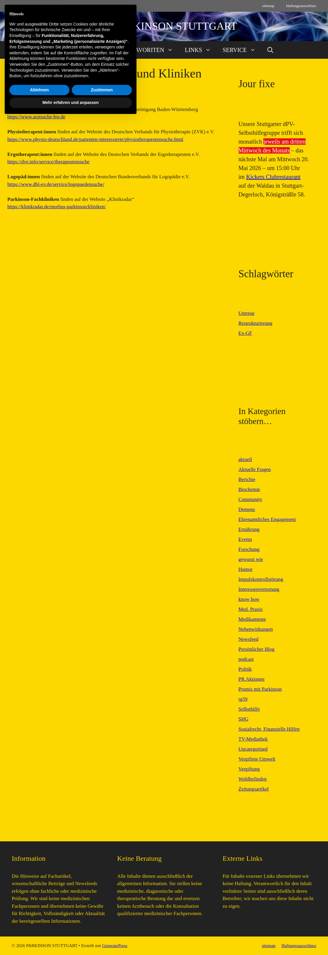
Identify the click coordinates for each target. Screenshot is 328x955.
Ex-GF (245, 333)
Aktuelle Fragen (255, 469)
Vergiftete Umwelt (257, 759)
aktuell (245, 459)
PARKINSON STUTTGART (175, 26)
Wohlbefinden (253, 779)
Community (250, 499)
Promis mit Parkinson (260, 689)
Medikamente (252, 619)
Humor (246, 569)
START (64, 50)
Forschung (249, 549)
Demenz (247, 509)
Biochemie (249, 489)
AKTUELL (105, 50)
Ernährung (249, 529)
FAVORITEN (155, 50)
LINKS (201, 50)
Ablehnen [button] (39, 926)
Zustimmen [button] (102, 926)
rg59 (243, 699)
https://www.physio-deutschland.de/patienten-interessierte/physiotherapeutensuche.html (95, 139)
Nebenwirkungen (256, 629)
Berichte (247, 479)
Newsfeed (249, 639)
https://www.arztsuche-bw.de (36, 117)
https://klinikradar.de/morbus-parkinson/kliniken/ (56, 206)
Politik (245, 669)
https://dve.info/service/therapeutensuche (48, 161)
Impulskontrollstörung (261, 579)
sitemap (268, 6)
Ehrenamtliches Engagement (267, 519)
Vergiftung (249, 769)
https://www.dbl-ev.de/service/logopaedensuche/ (55, 184)
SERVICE (242, 50)
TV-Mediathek (253, 739)
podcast (246, 659)
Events (245, 539)
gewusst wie (251, 559)
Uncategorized (253, 749)
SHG (244, 719)
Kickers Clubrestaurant (273, 177)
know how (249, 599)
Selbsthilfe (249, 709)
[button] (270, 50)
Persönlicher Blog (256, 649)
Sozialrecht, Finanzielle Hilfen (269, 729)
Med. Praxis (251, 609)
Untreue (247, 313)
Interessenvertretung (259, 589)
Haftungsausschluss (301, 6)
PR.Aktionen (251, 679)
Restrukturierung (255, 323)
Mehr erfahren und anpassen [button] (70, 938)
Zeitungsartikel (254, 789)
